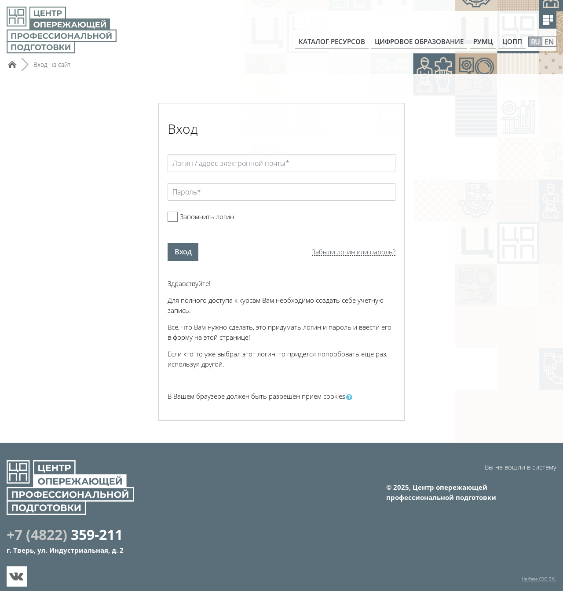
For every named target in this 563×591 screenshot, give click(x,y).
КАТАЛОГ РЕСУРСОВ (332, 41)
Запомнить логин (207, 216)
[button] (351, 397)
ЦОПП (512, 41)
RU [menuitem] (535, 42)
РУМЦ (483, 41)
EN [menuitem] (549, 42)
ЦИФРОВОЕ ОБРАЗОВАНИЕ (419, 41)
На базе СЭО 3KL (539, 579)
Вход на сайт (51, 64)
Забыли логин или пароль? (353, 252)
